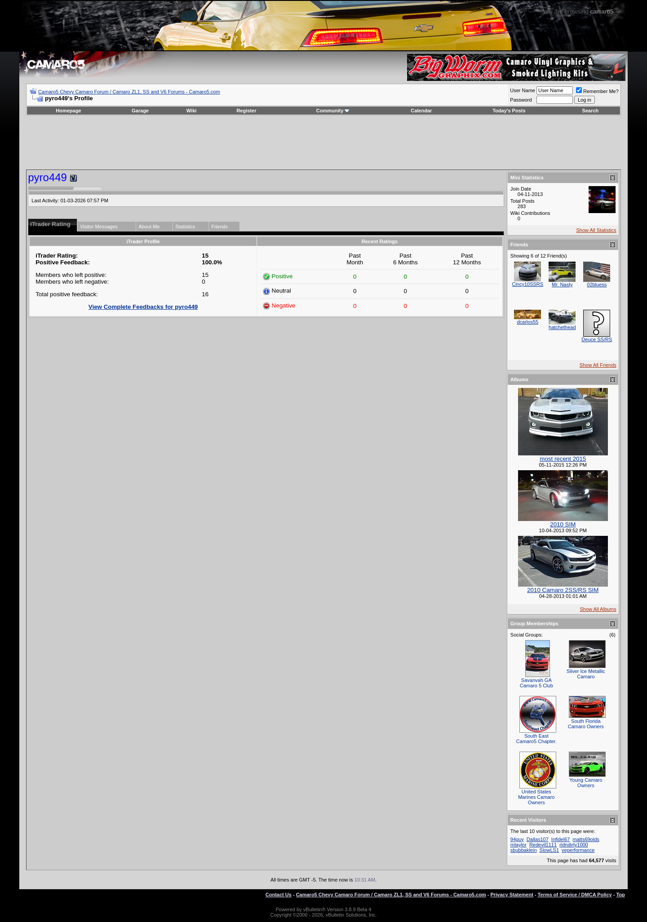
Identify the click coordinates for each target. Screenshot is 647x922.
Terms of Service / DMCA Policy (575, 894)
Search (590, 110)
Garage (140, 110)
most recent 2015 (563, 458)
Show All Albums (598, 609)
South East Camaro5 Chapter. (536, 738)
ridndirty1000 (573, 844)
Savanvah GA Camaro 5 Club (536, 682)
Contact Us (279, 894)
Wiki (191, 110)
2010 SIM (563, 524)
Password (521, 99)
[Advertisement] (323, 142)
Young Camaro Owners (585, 782)
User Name (522, 90)
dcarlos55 (527, 322)
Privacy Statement (511, 894)
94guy (517, 839)
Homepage (68, 110)
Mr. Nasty (562, 284)
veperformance (578, 850)
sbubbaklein (523, 850)
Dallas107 (538, 839)
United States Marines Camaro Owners (536, 797)
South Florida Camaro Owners (586, 723)
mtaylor (518, 844)
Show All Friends (598, 365)
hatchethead (562, 327)
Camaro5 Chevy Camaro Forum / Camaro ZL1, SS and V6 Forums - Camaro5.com (129, 91)
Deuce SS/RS (596, 339)
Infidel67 (560, 839)
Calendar (421, 110)
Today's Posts (508, 110)
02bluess (597, 284)
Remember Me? (597, 91)
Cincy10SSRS (527, 284)
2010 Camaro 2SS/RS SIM (562, 590)
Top (620, 894)
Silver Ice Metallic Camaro (586, 673)
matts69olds (585, 839)
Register (246, 110)
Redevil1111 (543, 844)
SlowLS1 (549, 850)
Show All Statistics (596, 230)
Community (333, 110)
